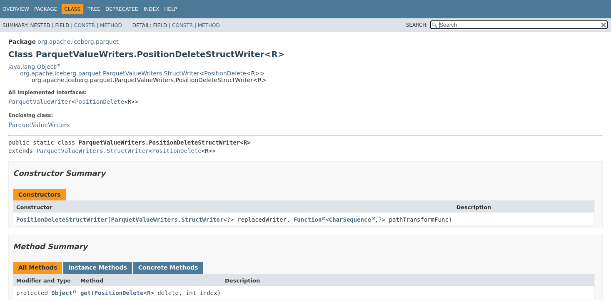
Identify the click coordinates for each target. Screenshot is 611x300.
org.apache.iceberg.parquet (77, 41)
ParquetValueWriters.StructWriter (92, 151)
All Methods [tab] (37, 267)
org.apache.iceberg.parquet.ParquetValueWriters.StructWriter (110, 73)
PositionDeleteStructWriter (61, 219)
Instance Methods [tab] (97, 267)
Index (152, 9)
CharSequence (350, 219)
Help (170, 9)
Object (61, 293)
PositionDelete (225, 73)
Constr (84, 25)
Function (308, 219)
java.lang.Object (32, 66)
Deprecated (122, 9)
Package (45, 9)
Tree (93, 9)
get (85, 293)
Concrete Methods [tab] (168, 267)
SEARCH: (417, 25)
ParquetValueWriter (40, 101)
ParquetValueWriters (39, 125)
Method (111, 25)
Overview (15, 9)
